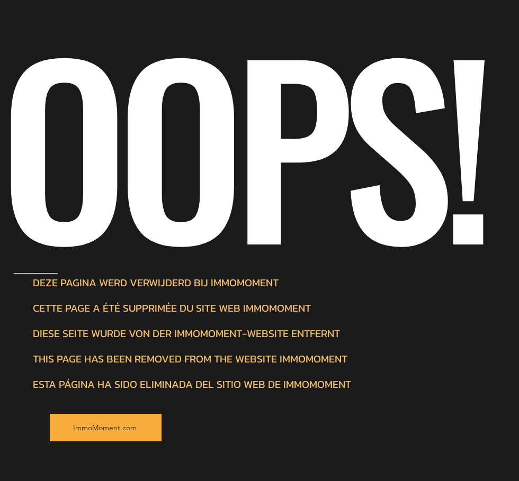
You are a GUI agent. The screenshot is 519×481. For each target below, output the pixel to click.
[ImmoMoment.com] (106, 427)
